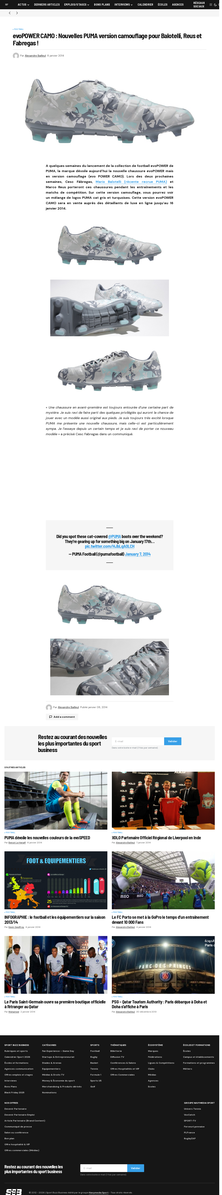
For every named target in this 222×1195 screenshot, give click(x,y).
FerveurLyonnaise (194, 1126)
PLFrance (189, 1132)
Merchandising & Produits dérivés (62, 1086)
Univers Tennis (192, 1108)
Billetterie (116, 1051)
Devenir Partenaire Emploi (19, 1114)
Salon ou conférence (16, 1132)
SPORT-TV (190, 1120)
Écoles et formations (16, 1062)
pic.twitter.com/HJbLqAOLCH (109, 546)
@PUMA (114, 536)
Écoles (187, 1051)
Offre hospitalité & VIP (17, 1144)
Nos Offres (11, 1102)
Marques (153, 1051)
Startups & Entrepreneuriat (58, 1056)
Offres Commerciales (122, 1074)
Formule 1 (95, 1074)
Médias (152, 1074)
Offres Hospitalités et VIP (124, 1068)
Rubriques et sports (16, 1051)
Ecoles (152, 1086)
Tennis (94, 1068)
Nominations (49, 1092)
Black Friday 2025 (14, 1092)
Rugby (93, 1056)
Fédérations (155, 1056)
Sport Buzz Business (16, 1045)
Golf (92, 1086)
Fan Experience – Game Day (58, 1051)
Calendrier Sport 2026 (17, 1056)
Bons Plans (10, 1086)
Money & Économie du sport (58, 1080)
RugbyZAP (190, 1138)
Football (19, 29)
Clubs (151, 1068)
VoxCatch (189, 1114)
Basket (94, 1062)
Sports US (95, 1080)
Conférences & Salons (123, 1062)
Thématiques (118, 1045)
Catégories (49, 1045)
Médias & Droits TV (53, 1074)
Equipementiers (51, 1068)
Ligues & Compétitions (161, 1062)
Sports (94, 1045)
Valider (172, 741)
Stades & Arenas (51, 1062)
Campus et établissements (198, 1056)
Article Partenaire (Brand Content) (24, 1120)
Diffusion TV (117, 1056)
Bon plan (9, 1138)
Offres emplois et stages (18, 1074)
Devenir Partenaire (15, 1108)
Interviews (10, 1080)
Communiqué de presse (18, 1126)
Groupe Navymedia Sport (199, 1102)
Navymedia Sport (98, 1192)
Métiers (187, 1068)
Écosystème (155, 1045)
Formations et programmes (199, 1062)
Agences (153, 1080)
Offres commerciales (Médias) (21, 1150)
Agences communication (18, 1068)
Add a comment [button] (64, 716)
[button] (6, 4)
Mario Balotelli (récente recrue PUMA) (131, 182)
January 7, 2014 (138, 554)
